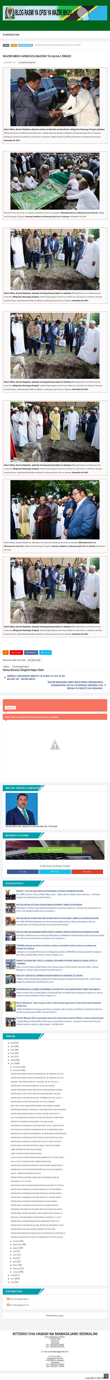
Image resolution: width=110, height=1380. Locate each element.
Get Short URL (34, 660)
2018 (13, 1272)
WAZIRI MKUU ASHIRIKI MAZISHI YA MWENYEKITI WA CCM (36, 1218)
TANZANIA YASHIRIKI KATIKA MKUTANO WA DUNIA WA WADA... (38, 1206)
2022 (13, 1050)
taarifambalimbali (26, 45)
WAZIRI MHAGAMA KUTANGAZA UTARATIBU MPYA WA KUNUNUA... (40, 1107)
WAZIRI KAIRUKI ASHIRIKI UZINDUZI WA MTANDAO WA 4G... (36, 1174)
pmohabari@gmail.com (20, 1302)
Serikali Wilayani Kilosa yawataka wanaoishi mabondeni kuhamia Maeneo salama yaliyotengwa (59, 1015)
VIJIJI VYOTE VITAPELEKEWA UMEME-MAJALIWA (32, 1158)
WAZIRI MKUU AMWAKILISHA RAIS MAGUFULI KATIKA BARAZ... (38, 1190)
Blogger (60, 1313)
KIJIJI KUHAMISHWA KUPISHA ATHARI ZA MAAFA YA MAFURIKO (39, 1115)
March (16, 1262)
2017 (13, 1276)
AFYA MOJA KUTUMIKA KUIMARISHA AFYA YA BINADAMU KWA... (39, 1127)
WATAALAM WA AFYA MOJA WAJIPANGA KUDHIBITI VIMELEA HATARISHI (49, 902)
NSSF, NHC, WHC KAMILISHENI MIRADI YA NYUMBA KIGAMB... (37, 1103)
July (15, 1248)
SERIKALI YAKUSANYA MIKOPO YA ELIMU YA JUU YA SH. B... (37, 1079)
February (17, 1266)
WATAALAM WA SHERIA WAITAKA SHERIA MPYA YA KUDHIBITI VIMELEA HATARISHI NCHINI (57, 916)
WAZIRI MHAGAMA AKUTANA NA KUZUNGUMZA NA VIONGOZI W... (40, 1230)
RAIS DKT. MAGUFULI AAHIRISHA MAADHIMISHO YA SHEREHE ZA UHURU (49, 973)
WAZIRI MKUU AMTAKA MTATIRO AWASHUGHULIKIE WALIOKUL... (39, 1135)
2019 (13, 1061)
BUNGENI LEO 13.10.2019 (22, 1178)
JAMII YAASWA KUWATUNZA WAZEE (27, 1147)
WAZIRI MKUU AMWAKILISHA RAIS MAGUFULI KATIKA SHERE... (38, 1194)
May (15, 1255)
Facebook (31, 652)
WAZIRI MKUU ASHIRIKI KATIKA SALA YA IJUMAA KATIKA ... (36, 1202)
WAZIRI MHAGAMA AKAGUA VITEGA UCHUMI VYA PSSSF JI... (37, 1111)
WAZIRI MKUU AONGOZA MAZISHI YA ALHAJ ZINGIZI (34, 1083)
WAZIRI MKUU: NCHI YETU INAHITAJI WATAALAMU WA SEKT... (38, 1091)
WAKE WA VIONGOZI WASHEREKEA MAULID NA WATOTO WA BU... (39, 1182)
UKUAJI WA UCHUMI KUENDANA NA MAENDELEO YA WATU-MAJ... (39, 1155)
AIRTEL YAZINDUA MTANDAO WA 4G (27, 1170)
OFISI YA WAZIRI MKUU (20, 1296)
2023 (13, 1047)
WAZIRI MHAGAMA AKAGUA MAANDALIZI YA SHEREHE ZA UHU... (39, 1071)
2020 (13, 1057)
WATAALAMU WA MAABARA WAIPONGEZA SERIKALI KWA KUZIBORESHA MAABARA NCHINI (57, 929)
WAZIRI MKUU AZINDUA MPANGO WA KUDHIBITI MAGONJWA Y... (39, 1163)
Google (16, 652)
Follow (55, 869)
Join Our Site (55, 847)
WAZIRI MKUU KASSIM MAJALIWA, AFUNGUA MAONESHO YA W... (39, 1222)
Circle (87, 869)
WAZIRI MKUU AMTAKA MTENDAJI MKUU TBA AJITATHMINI (37, 1143)
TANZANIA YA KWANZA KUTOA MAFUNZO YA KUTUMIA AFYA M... (39, 1123)
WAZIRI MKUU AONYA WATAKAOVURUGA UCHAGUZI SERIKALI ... (39, 1166)
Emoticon (10, 705)
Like (23, 869)
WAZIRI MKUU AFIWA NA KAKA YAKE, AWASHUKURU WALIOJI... (38, 1210)
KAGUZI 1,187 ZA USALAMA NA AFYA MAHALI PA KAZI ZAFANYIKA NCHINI (49, 888)
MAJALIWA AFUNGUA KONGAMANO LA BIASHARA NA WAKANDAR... (41, 1131)
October (16, 1238)
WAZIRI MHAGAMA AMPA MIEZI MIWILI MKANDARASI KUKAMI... (38, 1087)
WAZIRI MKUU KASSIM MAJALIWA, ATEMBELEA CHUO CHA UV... (39, 1095)
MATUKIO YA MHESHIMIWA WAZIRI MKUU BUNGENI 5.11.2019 (37, 1214)
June (15, 1252)
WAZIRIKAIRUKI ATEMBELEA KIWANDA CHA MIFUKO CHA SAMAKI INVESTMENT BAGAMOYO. (58, 986)
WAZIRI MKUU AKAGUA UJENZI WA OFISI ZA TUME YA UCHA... (38, 1139)
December (18, 1064)
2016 (13, 1279)
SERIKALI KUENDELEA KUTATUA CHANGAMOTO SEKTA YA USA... (39, 1234)
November (18, 1067)
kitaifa (14, 45)
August (16, 1245)
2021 (13, 1054)
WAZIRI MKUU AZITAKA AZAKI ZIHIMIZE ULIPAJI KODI (34, 1226)
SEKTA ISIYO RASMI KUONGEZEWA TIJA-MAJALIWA (34, 1119)
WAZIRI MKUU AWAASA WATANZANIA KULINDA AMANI (35, 1198)
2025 (13, 1040)
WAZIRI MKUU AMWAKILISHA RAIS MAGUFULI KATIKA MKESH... (38, 1186)
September (18, 1242)
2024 (13, 1043)
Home (6, 45)
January (17, 1269)
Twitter (46, 652)
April (15, 1259)
